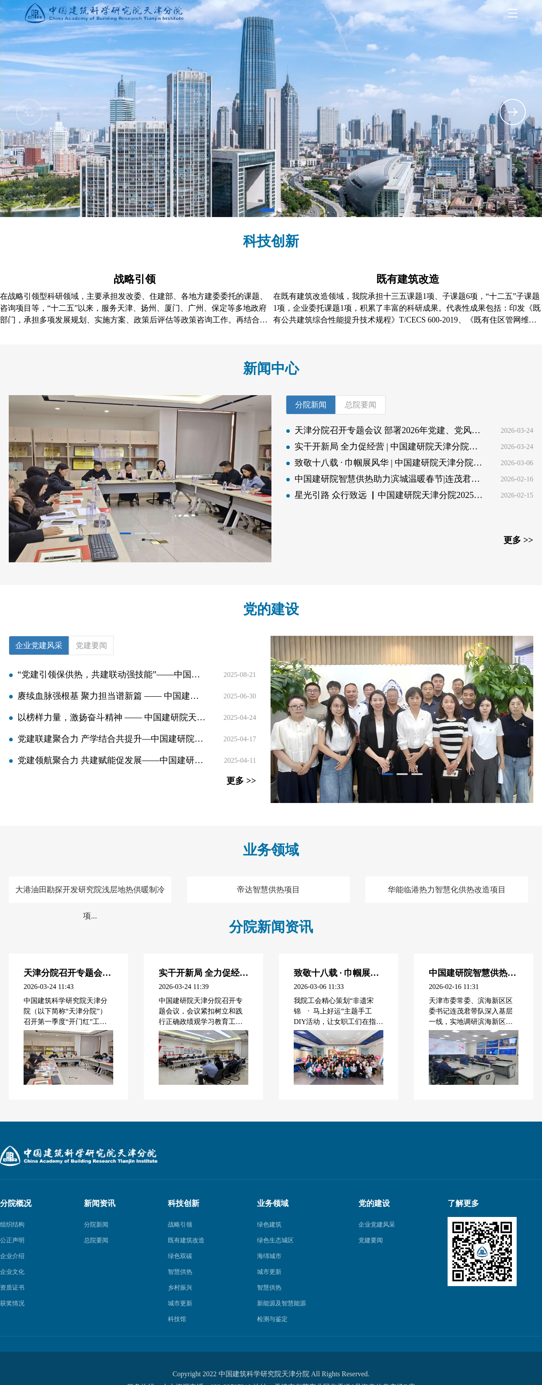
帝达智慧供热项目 (268, 889)
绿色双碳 (180, 1256)
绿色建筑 (269, 1224)
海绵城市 (269, 1256)
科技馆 (177, 1319)
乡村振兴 (180, 1287)
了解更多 (463, 1203)
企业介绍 (12, 1256)
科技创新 (183, 1203)
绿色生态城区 (275, 1240)
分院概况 (15, 1203)
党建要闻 (370, 1240)
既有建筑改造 (186, 1240)
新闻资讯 (99, 1203)
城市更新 (180, 1303)
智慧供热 (180, 1272)
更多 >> (518, 540)
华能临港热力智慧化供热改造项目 (447, 889)
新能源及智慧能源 (281, 1303)
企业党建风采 (376, 1224)
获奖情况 (12, 1303)
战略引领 (180, 1224)
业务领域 (272, 1203)
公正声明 (12, 1240)
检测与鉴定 (272, 1319)
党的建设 (374, 1203)
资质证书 (12, 1287)
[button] (513, 112)
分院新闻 (96, 1224)
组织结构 (12, 1224)
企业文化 (12, 1272)
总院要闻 (96, 1240)
